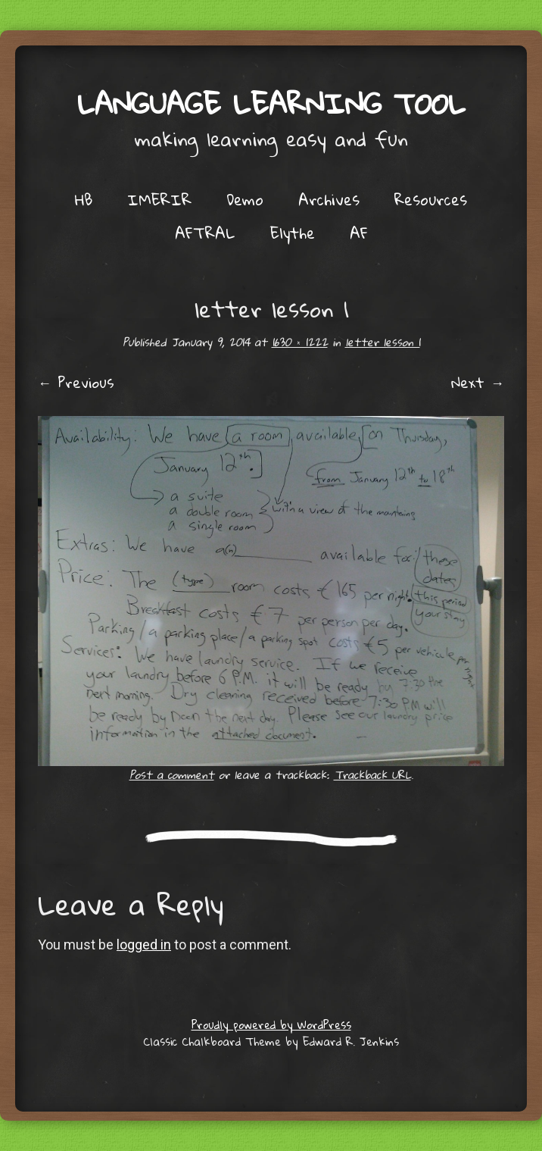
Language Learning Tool (271, 103)
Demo (244, 199)
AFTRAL (205, 232)
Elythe (292, 232)
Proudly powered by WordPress (271, 1024)
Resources (430, 199)
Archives (329, 199)
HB (83, 199)
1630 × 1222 (300, 341)
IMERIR (159, 199)
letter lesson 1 (382, 341)
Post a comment (171, 774)
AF (359, 232)
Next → (477, 382)
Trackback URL (372, 774)
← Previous (76, 382)
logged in (144, 944)
